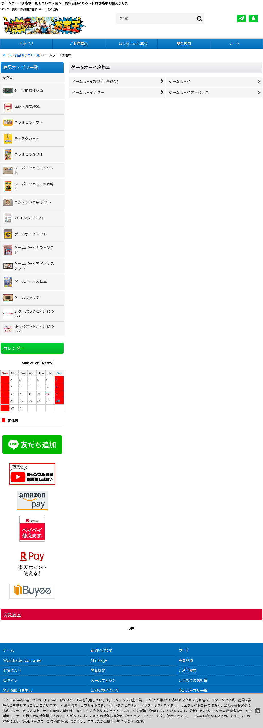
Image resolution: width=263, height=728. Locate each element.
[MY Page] (253, 18)
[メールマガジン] (241, 18)
